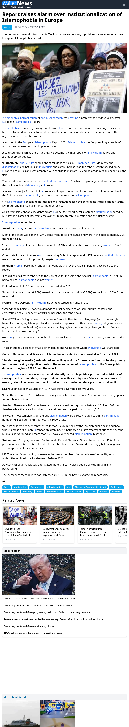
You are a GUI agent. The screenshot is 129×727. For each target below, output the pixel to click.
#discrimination (54, 487)
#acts (6, 487)
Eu (3, 121)
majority (19, 245)
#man (39, 491)
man (19, 228)
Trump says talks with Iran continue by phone (29, 626)
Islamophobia (10, 118)
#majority (27, 491)
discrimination (11, 167)
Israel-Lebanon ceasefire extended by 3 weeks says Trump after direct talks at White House (53, 619)
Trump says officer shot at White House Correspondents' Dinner (38, 605)
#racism (104, 491)
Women (18, 265)
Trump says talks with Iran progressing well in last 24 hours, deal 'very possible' (47, 612)
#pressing (90, 491)
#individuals (116, 487)
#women (116, 491)
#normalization (74, 491)
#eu (68, 487)
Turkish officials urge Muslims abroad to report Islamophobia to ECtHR (94, 532)
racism (60, 118)
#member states (54, 491)
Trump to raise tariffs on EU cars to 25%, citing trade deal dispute (39, 598)
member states (87, 163)
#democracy (37, 487)
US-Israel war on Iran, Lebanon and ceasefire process (33, 633)
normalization (28, 118)
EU (76, 163)
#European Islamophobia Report (90, 487)
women (107, 245)
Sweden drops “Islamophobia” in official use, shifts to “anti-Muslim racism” (19, 532)
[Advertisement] (64, 664)
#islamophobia (11, 491)
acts (122, 255)
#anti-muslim (20, 487)
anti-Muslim (48, 118)
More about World (15, 697)
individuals (45, 167)
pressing (73, 118)
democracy (34, 185)
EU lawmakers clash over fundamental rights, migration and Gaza (56, 532)
